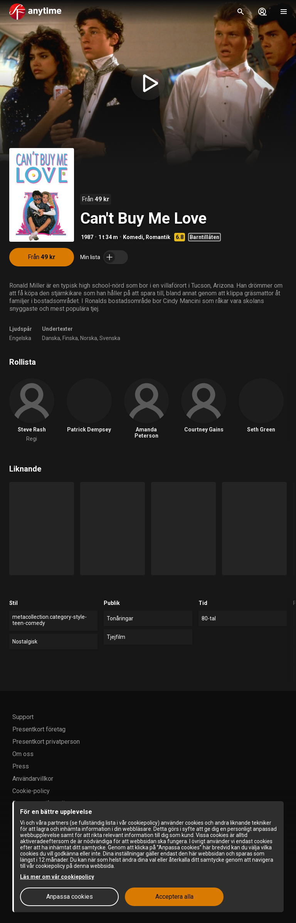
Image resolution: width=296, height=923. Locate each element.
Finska (70, 338)
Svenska (109, 338)
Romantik (158, 237)
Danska (51, 338)
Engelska (20, 338)
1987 (87, 237)
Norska (88, 338)
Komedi (133, 237)
